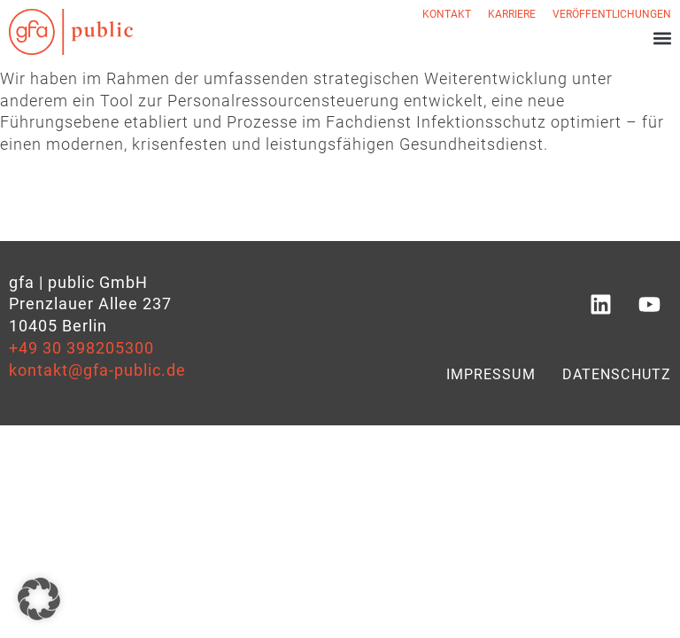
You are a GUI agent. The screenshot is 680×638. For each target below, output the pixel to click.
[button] (661, 37)
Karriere (512, 14)
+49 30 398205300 (81, 348)
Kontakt (446, 14)
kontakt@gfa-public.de (97, 370)
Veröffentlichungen (611, 14)
